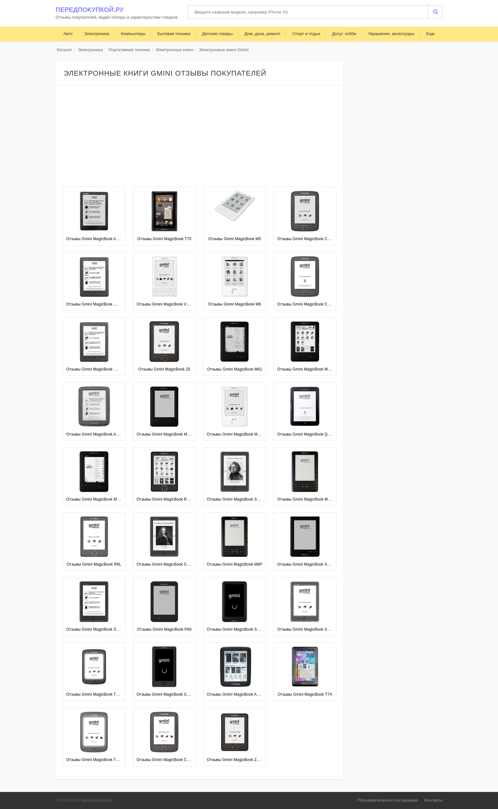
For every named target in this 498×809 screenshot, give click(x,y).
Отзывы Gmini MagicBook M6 (234, 304)
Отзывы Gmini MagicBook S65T (305, 564)
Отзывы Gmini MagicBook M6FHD (237, 434)
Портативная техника (129, 49)
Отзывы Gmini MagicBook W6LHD (96, 369)
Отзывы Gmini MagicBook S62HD (237, 499)
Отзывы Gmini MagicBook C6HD (306, 239)
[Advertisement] (200, 137)
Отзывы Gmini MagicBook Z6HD (236, 759)
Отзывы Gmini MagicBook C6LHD (307, 304)
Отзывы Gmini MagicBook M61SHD (308, 369)
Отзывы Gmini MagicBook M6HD (306, 499)
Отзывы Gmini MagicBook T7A (305, 694)
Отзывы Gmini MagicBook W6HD (95, 304)
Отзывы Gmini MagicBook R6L (94, 564)
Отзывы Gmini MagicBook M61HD (167, 434)
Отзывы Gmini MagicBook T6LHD (96, 759)
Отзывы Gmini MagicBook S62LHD (168, 564)
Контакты (433, 800)
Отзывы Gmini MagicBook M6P (234, 564)
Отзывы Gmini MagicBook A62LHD (97, 239)
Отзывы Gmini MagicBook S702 (165, 694)
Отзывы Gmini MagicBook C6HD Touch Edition (178, 759)
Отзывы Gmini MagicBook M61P (95, 499)
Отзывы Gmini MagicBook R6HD (166, 499)
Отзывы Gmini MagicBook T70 (164, 239)
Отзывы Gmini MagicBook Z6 (164, 369)
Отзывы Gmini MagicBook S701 (235, 629)
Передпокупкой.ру (90, 9)
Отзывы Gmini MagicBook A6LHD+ (97, 434)
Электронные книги (174, 49)
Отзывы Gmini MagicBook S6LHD (307, 629)
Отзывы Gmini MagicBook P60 (164, 629)
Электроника (90, 49)
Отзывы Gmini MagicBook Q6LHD (307, 434)
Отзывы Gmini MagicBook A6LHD (237, 694)
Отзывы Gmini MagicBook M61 (234, 369)
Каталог (64, 49)
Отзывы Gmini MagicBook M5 (234, 239)
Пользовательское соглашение (387, 800)
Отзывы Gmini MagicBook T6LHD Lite (99, 694)
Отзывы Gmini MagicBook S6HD (95, 629)
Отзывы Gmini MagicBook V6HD (165, 304)
